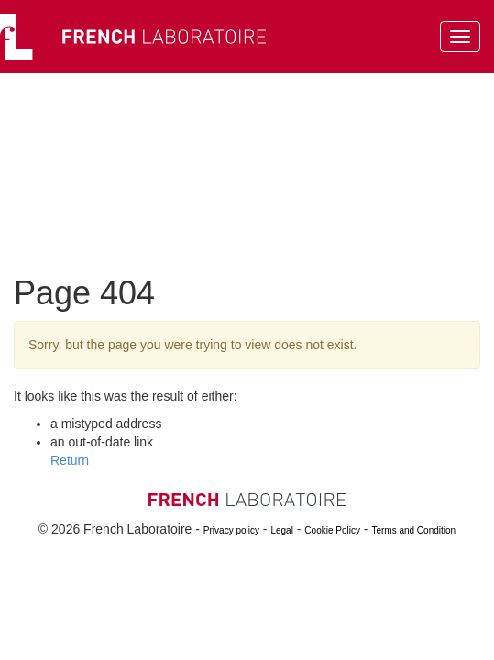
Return (69, 460)
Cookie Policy (332, 530)
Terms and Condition (413, 530)
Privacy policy (231, 530)
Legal (281, 530)
